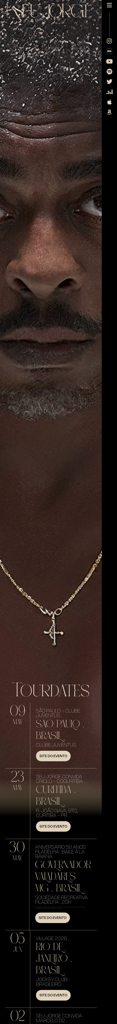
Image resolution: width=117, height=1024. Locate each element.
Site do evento (53, 756)
